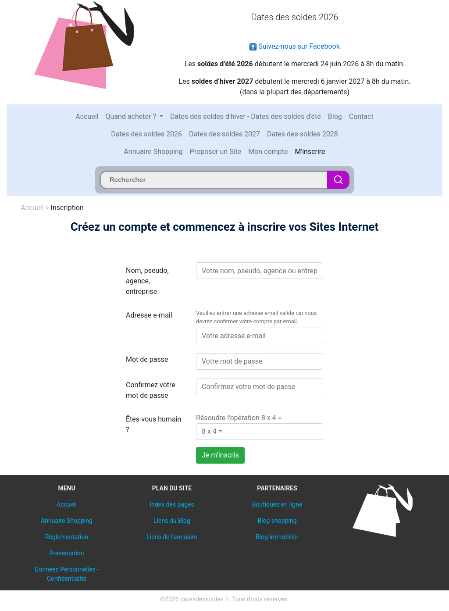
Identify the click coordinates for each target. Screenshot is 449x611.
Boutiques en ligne (277, 504)
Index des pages (172, 504)
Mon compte (268, 151)
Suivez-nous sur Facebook (294, 46)
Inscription (67, 208)
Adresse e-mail (149, 315)
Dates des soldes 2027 (224, 134)
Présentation (66, 553)
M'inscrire (310, 151)
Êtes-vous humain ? (153, 424)
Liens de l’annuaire (171, 536)
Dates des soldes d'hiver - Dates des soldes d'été (245, 116)
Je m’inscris (220, 455)
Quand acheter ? (132, 116)
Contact (361, 116)
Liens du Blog (171, 520)
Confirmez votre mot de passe (150, 390)
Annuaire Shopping (153, 151)
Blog (335, 116)
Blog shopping (276, 520)
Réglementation (66, 536)
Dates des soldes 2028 (302, 134)
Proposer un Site (215, 151)
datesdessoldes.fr (204, 599)
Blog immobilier (277, 536)
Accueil (86, 116)
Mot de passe (147, 359)
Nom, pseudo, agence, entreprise (147, 281)
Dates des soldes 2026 (146, 134)
